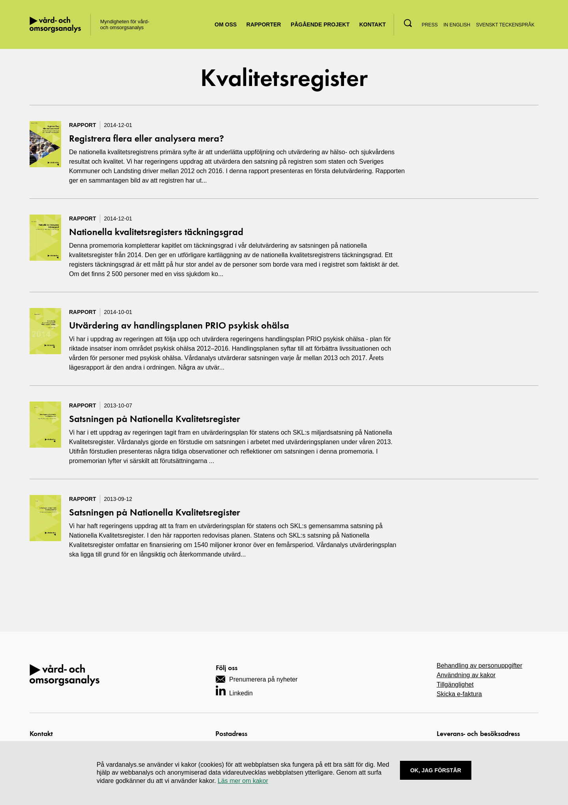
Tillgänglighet (455, 684)
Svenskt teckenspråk (505, 25)
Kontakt (372, 24)
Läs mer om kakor (243, 780)
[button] (408, 23)
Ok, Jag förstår (435, 770)
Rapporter (264, 24)
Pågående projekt (320, 24)
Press (430, 25)
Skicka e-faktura (459, 694)
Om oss (226, 24)
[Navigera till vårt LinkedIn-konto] (234, 690)
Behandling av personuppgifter (479, 665)
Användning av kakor (466, 675)
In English (456, 25)
